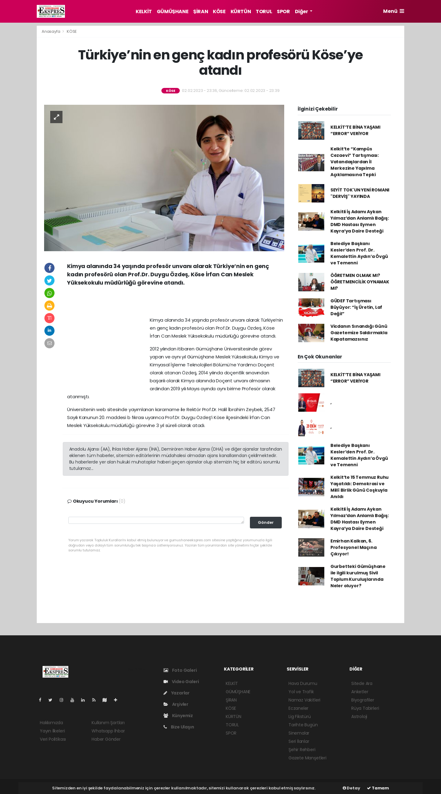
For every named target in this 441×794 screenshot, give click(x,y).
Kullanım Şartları (108, 723)
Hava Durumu (302, 683)
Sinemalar (298, 733)
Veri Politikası (53, 739)
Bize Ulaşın (179, 727)
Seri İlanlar (298, 741)
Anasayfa (51, 31)
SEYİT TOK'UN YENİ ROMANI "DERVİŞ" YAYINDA (359, 193)
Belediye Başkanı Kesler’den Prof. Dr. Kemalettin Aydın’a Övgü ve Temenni (359, 253)
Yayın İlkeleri (52, 731)
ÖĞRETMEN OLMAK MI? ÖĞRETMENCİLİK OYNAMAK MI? (359, 281)
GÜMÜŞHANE (172, 11)
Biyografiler (362, 700)
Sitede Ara (361, 683)
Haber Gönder (106, 739)
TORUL (264, 11)
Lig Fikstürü (299, 716)
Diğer (302, 11)
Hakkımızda (51, 723)
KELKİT (144, 11)
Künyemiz (178, 716)
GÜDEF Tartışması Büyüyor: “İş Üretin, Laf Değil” (356, 307)
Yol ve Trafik (301, 692)
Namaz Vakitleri (304, 700)
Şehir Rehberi (301, 750)
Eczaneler (298, 708)
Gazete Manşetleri (307, 758)
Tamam (378, 788)
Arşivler (176, 704)
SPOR (283, 11)
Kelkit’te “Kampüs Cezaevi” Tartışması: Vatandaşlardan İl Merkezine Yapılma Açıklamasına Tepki (354, 162)
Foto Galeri (180, 670)
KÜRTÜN (241, 11)
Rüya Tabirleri (365, 708)
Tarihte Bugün (303, 725)
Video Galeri (181, 682)
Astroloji (359, 716)
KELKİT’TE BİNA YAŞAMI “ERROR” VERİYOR (355, 130)
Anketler (359, 692)
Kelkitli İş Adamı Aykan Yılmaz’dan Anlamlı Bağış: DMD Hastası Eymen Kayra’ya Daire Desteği (359, 221)
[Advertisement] (176, 303)
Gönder (266, 522)
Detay (351, 788)
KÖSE (219, 11)
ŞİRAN (200, 11)
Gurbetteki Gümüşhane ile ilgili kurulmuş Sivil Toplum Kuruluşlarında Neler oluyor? (358, 576)
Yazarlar (177, 693)
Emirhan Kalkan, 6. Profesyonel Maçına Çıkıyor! (353, 547)
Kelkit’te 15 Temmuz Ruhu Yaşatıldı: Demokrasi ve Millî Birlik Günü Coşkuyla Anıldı (359, 487)
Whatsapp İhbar (108, 731)
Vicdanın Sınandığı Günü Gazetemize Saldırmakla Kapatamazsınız (358, 332)
